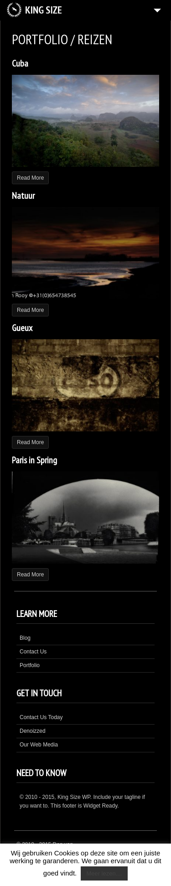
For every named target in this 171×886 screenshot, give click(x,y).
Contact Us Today (41, 717)
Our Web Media (39, 744)
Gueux (22, 328)
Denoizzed (33, 731)
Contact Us (33, 651)
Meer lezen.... (104, 873)
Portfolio (30, 665)
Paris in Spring (34, 460)
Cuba (20, 63)
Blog (25, 638)
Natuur (23, 196)
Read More (30, 178)
